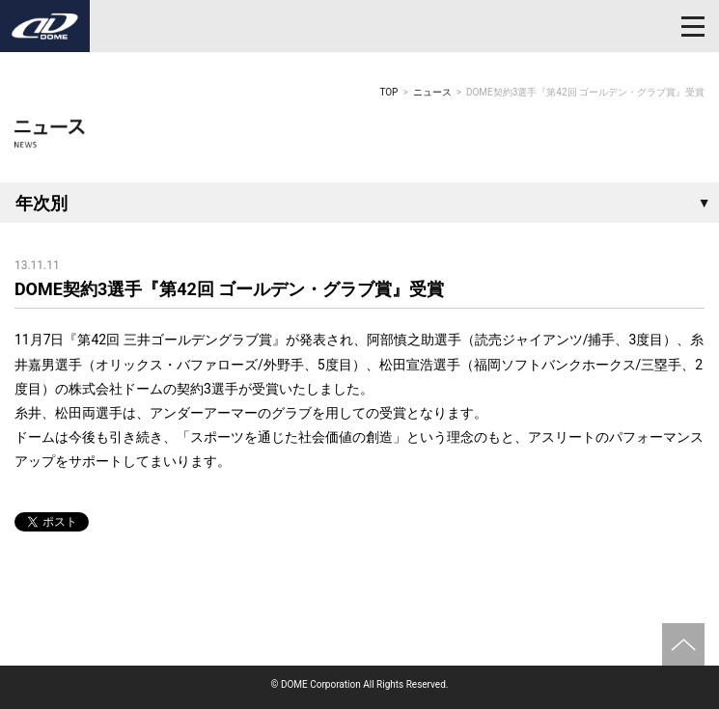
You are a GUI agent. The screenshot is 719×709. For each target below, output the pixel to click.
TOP (388, 92)
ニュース (432, 92)
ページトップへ (683, 644)
